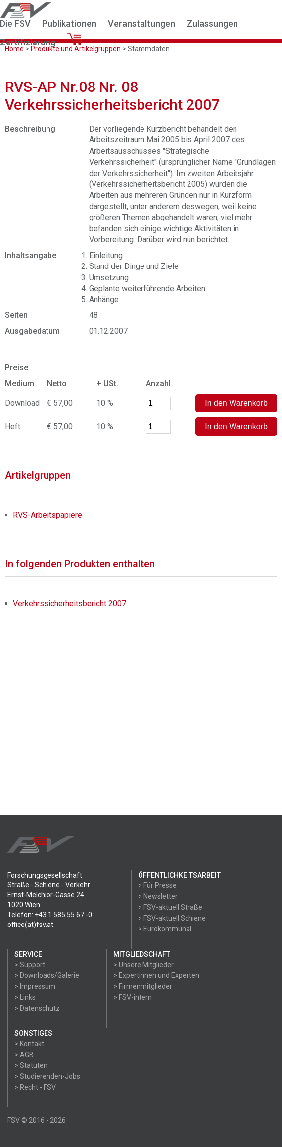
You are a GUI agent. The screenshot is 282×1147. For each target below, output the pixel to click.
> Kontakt (29, 1044)
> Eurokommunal (164, 929)
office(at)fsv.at (30, 924)
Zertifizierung (27, 42)
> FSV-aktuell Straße (170, 907)
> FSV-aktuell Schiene (172, 918)
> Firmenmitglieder (142, 986)
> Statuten (30, 1065)
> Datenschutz (37, 1008)
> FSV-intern (132, 997)
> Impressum (34, 986)
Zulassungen (212, 23)
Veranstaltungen (141, 23)
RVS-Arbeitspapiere (47, 515)
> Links (25, 997)
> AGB (24, 1055)
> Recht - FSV (35, 1087)
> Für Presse (157, 885)
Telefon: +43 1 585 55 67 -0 (49, 915)
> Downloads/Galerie (46, 975)
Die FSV (15, 23)
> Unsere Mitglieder (143, 965)
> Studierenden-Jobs (47, 1076)
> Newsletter (158, 896)
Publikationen (69, 23)
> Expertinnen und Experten (156, 975)
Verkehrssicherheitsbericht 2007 (69, 603)
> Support (29, 965)
